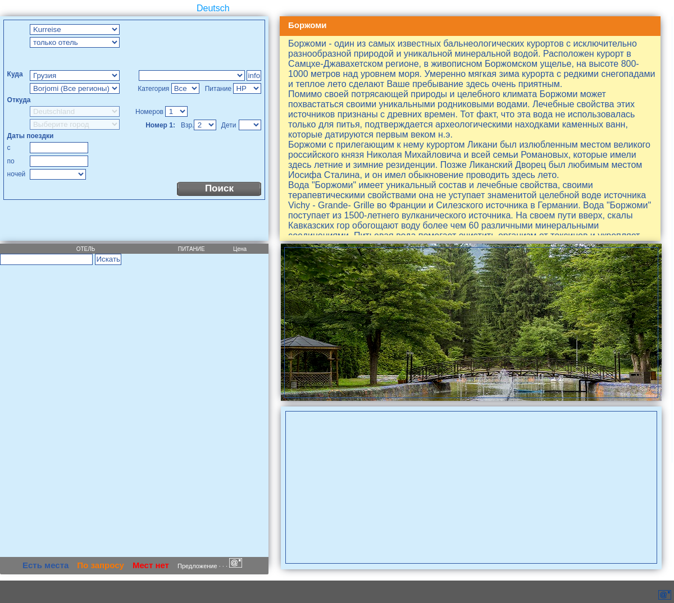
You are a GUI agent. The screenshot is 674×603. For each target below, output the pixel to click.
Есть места (45, 565)
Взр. (187, 125)
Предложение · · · (209, 566)
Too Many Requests (192, 75)
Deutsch (213, 8)
